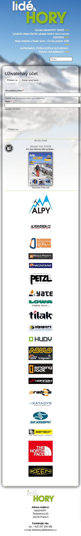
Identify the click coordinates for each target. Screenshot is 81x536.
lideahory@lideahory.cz (44, 529)
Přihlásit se (13, 79)
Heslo (8, 101)
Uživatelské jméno (14, 90)
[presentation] (29, 117)
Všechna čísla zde (40, 187)
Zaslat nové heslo (30, 80)
